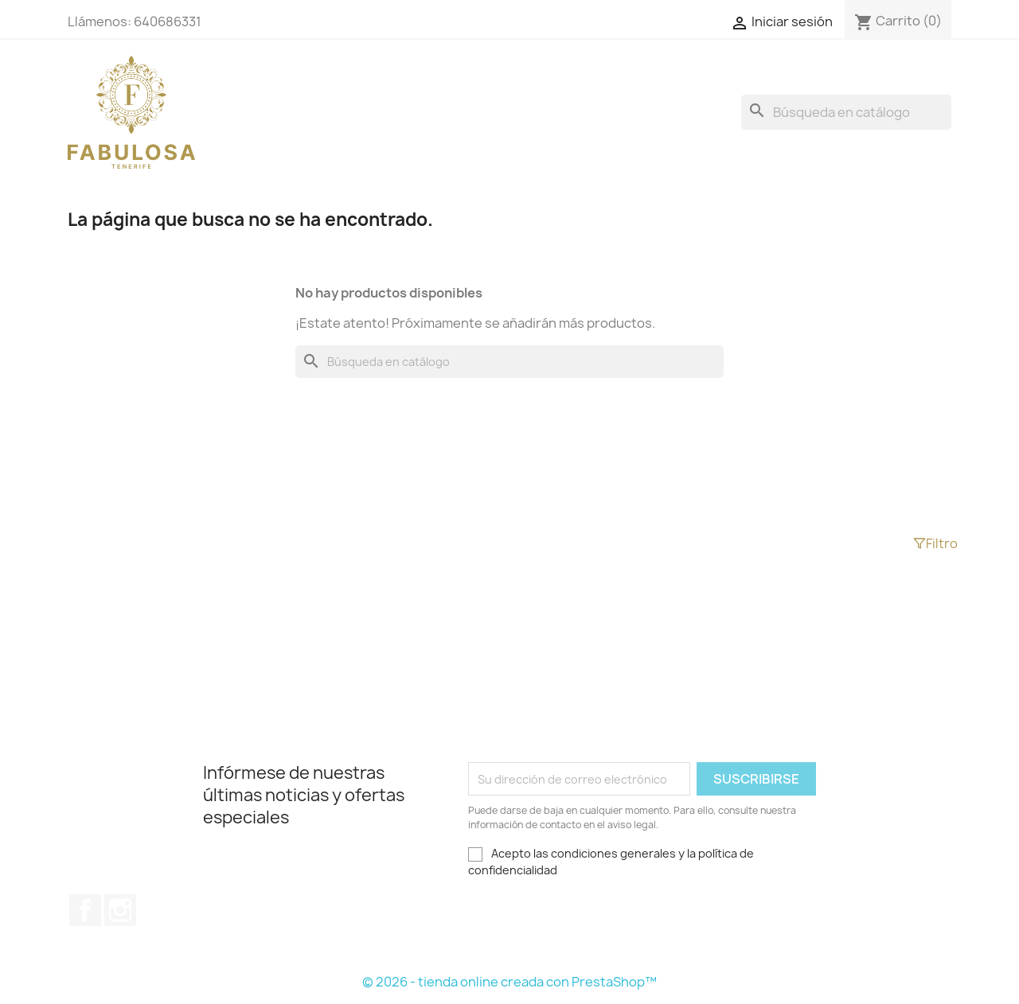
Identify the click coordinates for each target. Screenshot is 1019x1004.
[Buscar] (846, 112)
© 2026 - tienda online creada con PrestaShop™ (509, 981)
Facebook (85, 910)
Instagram (120, 910)
